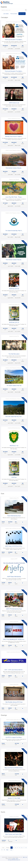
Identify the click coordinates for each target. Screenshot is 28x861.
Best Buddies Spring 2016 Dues (14, 702)
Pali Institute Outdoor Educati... (14, 168)
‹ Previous (8, 847)
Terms (17, 858)
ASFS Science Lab (14, 102)
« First (3, 847)
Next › (7, 849)
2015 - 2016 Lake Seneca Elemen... (14, 669)
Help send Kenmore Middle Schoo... (14, 767)
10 (4, 849)
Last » (11, 849)
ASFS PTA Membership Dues (14, 609)
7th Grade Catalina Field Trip (14, 385)
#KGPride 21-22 (14, 445)
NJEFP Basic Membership (14, 576)
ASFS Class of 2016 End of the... (14, 546)
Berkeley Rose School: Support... (14, 136)
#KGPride (14, 477)
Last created (6, 13)
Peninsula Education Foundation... (14, 39)
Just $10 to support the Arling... (14, 737)
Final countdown (13, 13)
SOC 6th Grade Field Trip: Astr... (14, 416)
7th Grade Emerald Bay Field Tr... (14, 230)
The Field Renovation (14, 354)
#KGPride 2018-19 (14, 322)
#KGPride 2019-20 (14, 288)
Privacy (14, 858)
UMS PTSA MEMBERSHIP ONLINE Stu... (14, 639)
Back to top (25, 857)
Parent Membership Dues (14, 515)
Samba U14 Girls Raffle (14, 798)
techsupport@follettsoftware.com (14, 859)
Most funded (22, 13)
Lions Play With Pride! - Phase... (14, 197)
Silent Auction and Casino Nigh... (14, 834)
